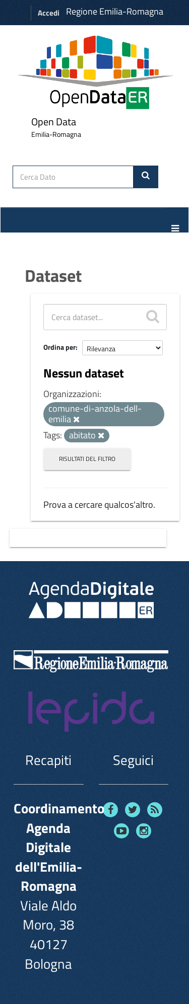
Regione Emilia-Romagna (114, 11)
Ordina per (59, 347)
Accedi (48, 13)
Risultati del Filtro (87, 459)
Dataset (53, 275)
